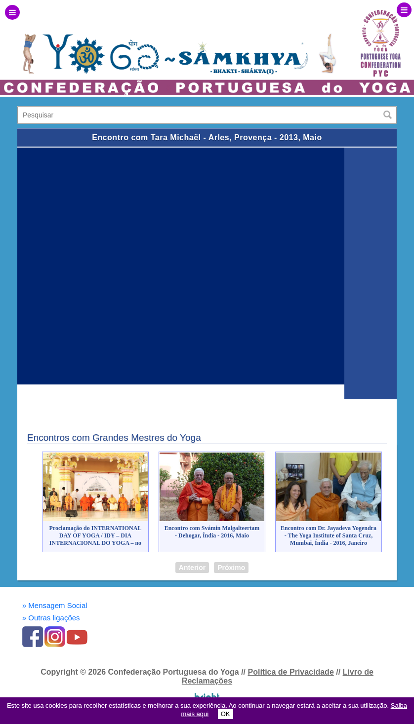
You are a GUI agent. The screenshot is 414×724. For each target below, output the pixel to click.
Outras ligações (51, 617)
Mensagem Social (54, 605)
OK (225, 714)
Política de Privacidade (290, 672)
